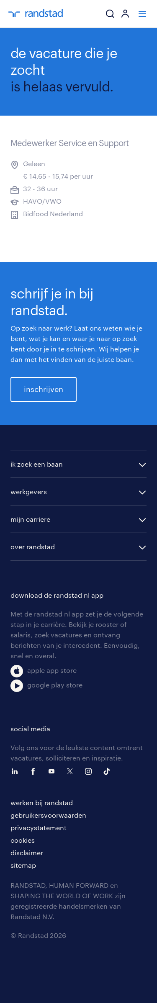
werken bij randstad (41, 802)
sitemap (23, 865)
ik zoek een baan (36, 464)
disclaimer (26, 852)
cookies (22, 840)
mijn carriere (30, 519)
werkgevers (28, 491)
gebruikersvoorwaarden (48, 815)
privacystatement (38, 827)
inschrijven (43, 389)
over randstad (32, 547)
